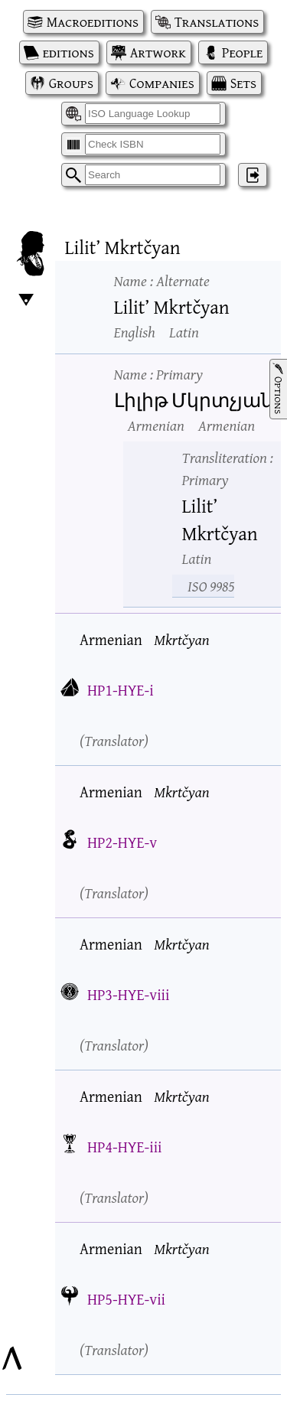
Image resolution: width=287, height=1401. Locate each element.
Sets (243, 83)
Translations (216, 21)
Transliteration (227, 468)
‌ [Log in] (252, 175)
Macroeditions (93, 21)
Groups (71, 83)
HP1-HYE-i (120, 690)
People (242, 52)
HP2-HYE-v (122, 842)
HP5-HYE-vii (126, 1299)
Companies (161, 83)
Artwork (158, 52)
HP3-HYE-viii (128, 994)
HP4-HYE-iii (124, 1146)
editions (68, 52)
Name (162, 280)
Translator (114, 740)
